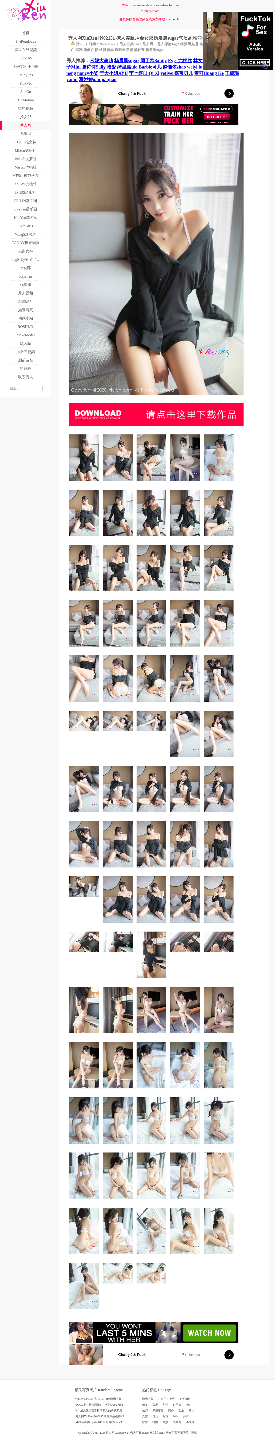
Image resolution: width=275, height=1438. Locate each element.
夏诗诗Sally (94, 66)
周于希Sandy (153, 60)
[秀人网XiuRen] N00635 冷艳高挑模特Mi (99, 1416)
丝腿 (102, 50)
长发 (145, 1404)
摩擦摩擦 (158, 1410)
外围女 (177, 1404)
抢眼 (155, 1422)
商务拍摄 (185, 1398)
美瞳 (129, 50)
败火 (191, 1410)
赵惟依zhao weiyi (180, 66)
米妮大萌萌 (101, 60)
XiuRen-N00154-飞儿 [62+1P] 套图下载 (98, 1398)
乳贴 (191, 44)
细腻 (183, 44)
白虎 (155, 1404)
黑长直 (139, 50)
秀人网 (147, 44)
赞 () (77, 44)
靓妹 (110, 50)
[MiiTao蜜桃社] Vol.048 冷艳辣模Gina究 (99, 1422)
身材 (186, 1416)
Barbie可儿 (150, 66)
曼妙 (165, 1422)
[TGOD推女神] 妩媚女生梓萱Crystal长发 (99, 1404)
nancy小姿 (87, 73)
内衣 (189, 1404)
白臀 (94, 50)
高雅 (79, 50)
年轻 (165, 1404)
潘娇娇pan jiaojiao (98, 79)
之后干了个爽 (166, 1398)
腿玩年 (120, 50)
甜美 (199, 44)
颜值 (86, 50)
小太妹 (190, 1422)
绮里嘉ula (127, 66)
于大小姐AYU (114, 73)
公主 (181, 1410)
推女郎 (153, 1432)
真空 (145, 1416)
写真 (165, 1416)
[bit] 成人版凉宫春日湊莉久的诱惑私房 (98, 1410)
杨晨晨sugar (154, 50)
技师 (145, 1410)
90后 (176, 1416)
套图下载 (147, 1398)
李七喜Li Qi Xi (144, 73)
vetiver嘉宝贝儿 (177, 73)
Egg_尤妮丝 (180, 60)
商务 (171, 1410)
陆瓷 (111, 66)
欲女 (145, 1422)
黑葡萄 (177, 1422)
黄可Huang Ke (209, 73)
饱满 (155, 1416)
